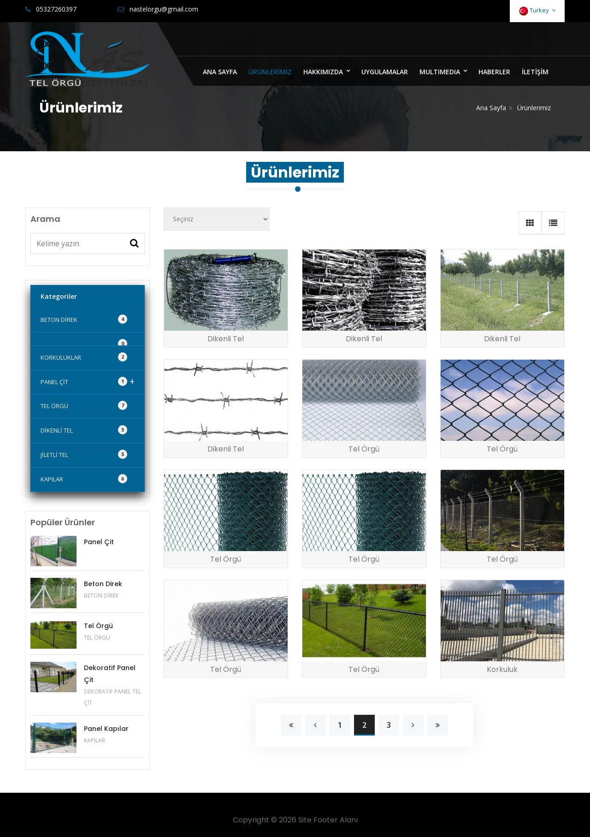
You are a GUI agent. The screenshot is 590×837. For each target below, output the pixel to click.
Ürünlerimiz (534, 107)
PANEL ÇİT (88, 381)
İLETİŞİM (535, 71)
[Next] (413, 725)
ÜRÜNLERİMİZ (270, 71)
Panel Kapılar (106, 728)
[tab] (530, 222)
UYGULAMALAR (384, 71)
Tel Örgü (98, 625)
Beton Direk (103, 583)
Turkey (537, 11)
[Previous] (291, 725)
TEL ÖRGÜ (84, 405)
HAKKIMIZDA (323, 71)
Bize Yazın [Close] (535, 40)
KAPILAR (84, 478)
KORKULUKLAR (84, 357)
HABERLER (494, 71)
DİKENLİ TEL (84, 429)
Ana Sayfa (491, 107)
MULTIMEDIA (439, 71)
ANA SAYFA (220, 71)
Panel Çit (99, 541)
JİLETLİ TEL (84, 454)
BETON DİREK (84, 319)
